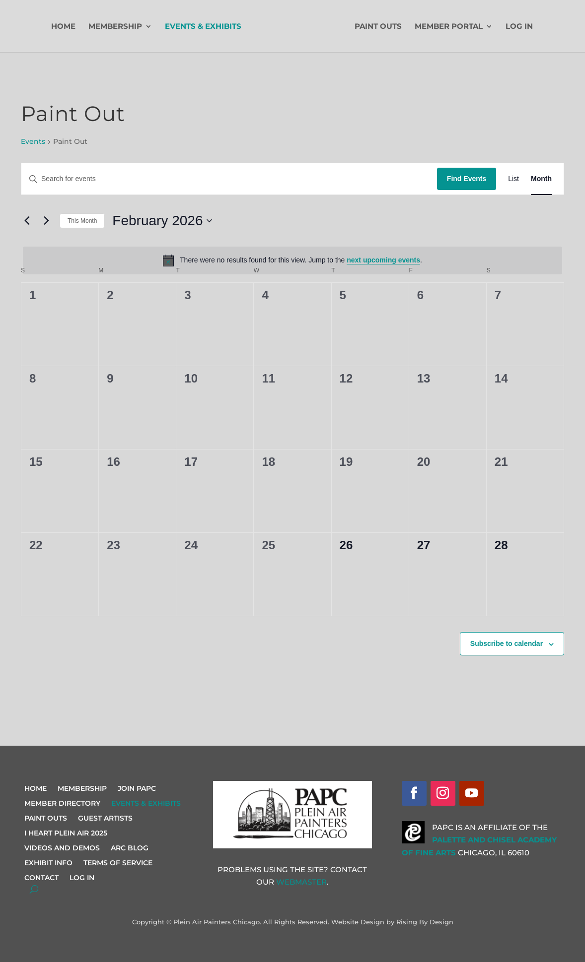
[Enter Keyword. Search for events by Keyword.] (229, 178)
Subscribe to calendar (506, 643)
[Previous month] (27, 221)
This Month (82, 220)
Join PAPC (137, 789)
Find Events (466, 179)
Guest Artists (105, 819)
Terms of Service (117, 863)
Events (33, 141)
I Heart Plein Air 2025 (65, 833)
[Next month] (46, 221)
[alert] (292, 260)
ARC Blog (129, 848)
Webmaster (301, 882)
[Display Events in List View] (513, 178)
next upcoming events (383, 260)
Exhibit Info (48, 863)
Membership (116, 27)
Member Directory (62, 804)
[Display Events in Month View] (541, 178)
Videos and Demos (62, 848)
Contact (41, 878)
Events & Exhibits (203, 27)
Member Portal (448, 27)
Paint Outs (377, 27)
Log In (518, 27)
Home (64, 27)
